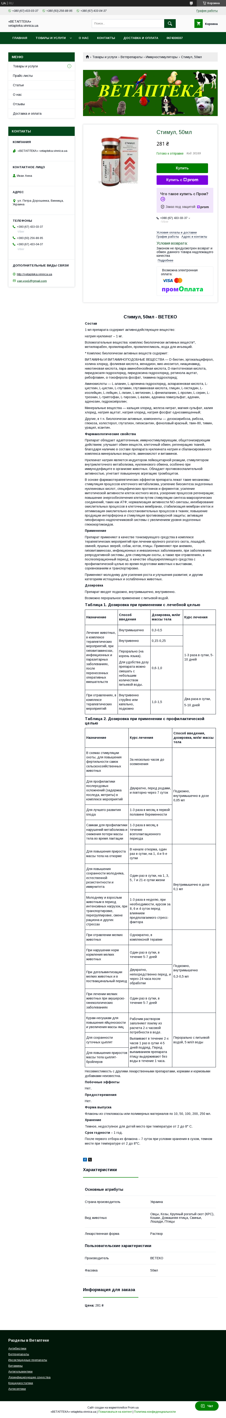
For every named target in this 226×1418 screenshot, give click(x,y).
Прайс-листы (23, 76)
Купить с (182, 180)
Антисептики (17, 1389)
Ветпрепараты (132, 57)
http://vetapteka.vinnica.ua (34, 274)
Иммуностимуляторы (162, 57)
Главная (19, 38)
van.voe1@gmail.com (32, 280)
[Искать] (170, 23)
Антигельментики (20, 1371)
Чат (207, 1406)
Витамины (15, 1365)
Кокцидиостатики (20, 1383)
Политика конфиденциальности (155, 1411)
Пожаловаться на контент (115, 1411)
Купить (182, 168)
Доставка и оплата (140, 38)
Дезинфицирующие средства (29, 1377)
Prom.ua (133, 1407)
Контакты (106, 38)
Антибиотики (17, 1348)
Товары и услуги (51, 38)
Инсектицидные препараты (27, 1360)
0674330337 (175, 38)
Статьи (18, 85)
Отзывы (19, 104)
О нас (84, 38)
